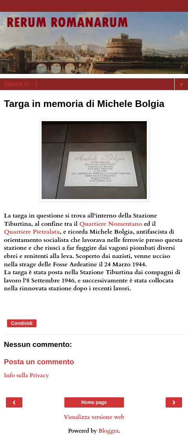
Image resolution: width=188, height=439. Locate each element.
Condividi (22, 323)
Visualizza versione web (94, 417)
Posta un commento (39, 362)
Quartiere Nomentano (110, 224)
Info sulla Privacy (26, 375)
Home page (94, 402)
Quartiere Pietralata (32, 231)
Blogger (109, 431)
